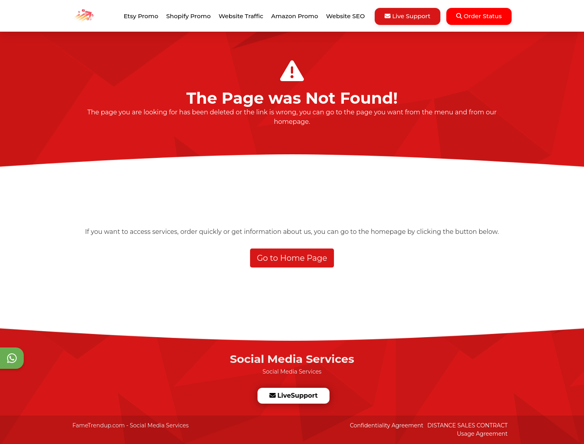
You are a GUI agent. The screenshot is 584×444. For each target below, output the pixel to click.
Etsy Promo (141, 16)
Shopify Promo (188, 16)
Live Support (407, 16)
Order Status (479, 16)
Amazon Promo (294, 16)
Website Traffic (241, 16)
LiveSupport (293, 395)
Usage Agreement (482, 433)
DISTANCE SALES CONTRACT (467, 425)
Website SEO (345, 16)
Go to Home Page (292, 258)
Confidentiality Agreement (386, 425)
